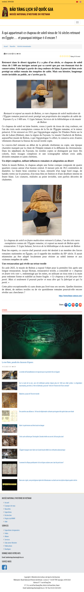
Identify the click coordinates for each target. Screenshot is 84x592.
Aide (6, 522)
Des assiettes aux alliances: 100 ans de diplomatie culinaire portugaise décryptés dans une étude (46, 412)
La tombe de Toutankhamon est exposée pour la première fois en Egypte (39, 372)
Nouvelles (12, 46)
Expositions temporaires (12, 530)
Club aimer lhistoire (11, 543)
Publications (8, 546)
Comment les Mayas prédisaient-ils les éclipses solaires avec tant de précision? (41, 463)
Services (7, 540)
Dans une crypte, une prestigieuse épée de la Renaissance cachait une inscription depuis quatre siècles (48, 480)
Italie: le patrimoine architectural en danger (31, 426)
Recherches (8, 515)
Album (7, 537)
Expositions (8, 512)
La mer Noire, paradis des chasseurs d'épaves (17, 362)
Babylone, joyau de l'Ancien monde (29, 394)
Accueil (6, 46)
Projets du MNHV (10, 519)
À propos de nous (10, 506)
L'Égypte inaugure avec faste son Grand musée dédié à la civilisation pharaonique (42, 450)
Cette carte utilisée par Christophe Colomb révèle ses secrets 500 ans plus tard (41, 437)
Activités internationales (24, 46)
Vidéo (6, 534)
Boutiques (8, 549)
